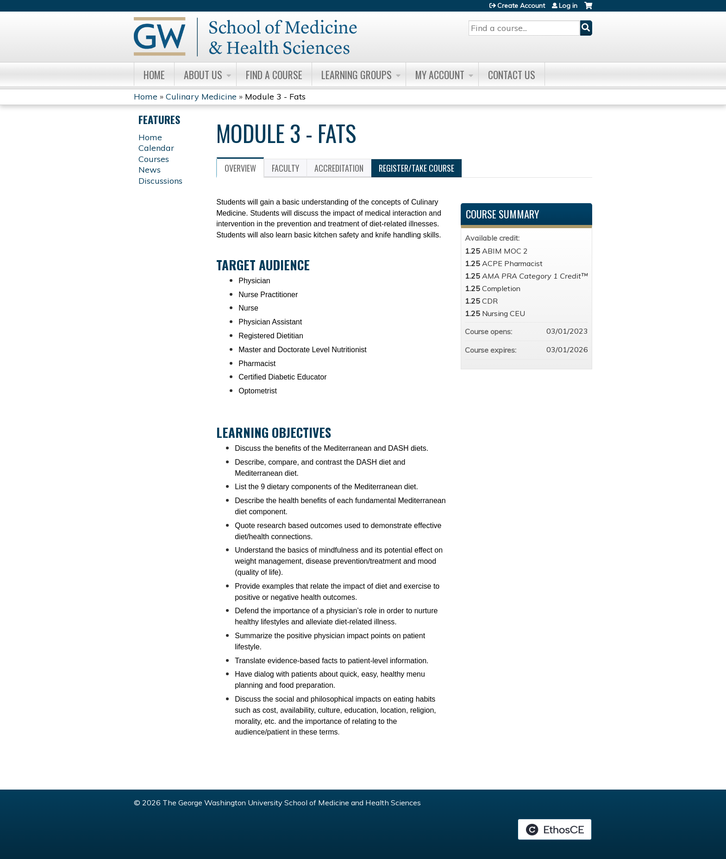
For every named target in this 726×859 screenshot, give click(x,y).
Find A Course (274, 74)
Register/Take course (416, 168)
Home (154, 74)
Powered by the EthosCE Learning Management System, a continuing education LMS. (554, 829)
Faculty (285, 168)
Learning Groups (356, 74)
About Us (203, 74)
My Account (439, 74)
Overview (240, 168)
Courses (153, 159)
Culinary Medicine (201, 96)
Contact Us (511, 74)
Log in (568, 5)
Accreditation (338, 168)
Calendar (156, 148)
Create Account (521, 5)
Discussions (160, 180)
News (149, 169)
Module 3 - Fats (275, 96)
